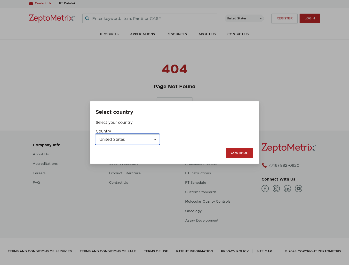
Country (103, 131)
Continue (239, 153)
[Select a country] (127, 139)
